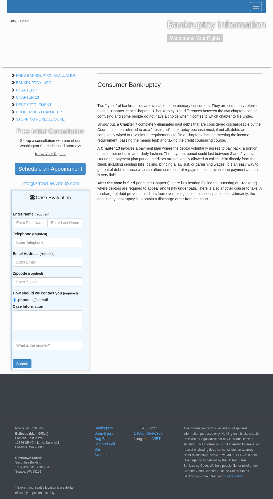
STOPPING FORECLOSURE (40, 119)
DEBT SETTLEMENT (34, 105)
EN (146, 439)
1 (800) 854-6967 (148, 433)
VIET (156, 439)
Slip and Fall (104, 444)
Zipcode (28, 273)
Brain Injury (103, 433)
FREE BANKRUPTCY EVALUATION (46, 75)
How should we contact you (45, 293)
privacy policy (233, 476)
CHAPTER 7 (26, 90)
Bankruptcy (103, 428)
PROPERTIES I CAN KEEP (39, 112)
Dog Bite (101, 439)
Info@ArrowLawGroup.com (50, 183)
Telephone (30, 234)
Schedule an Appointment (50, 169)
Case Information (28, 306)
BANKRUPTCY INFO (33, 83)
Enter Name (31, 214)
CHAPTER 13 (27, 97)
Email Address (33, 254)
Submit (22, 364)
